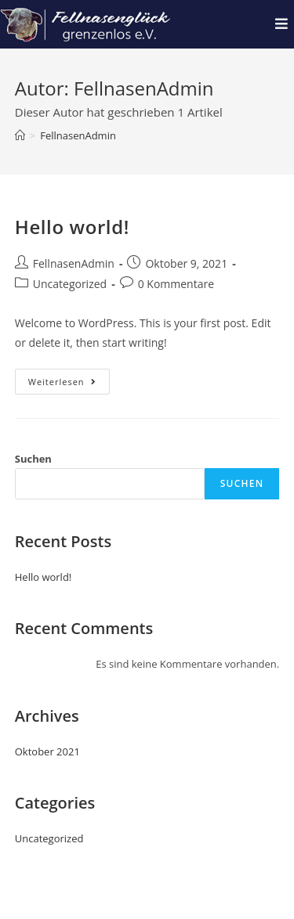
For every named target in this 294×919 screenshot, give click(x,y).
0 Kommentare (176, 283)
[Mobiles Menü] (281, 24)
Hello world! (72, 227)
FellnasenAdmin (78, 135)
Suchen (33, 459)
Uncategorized (70, 283)
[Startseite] (20, 135)
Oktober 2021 (47, 751)
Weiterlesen (69, 378)
